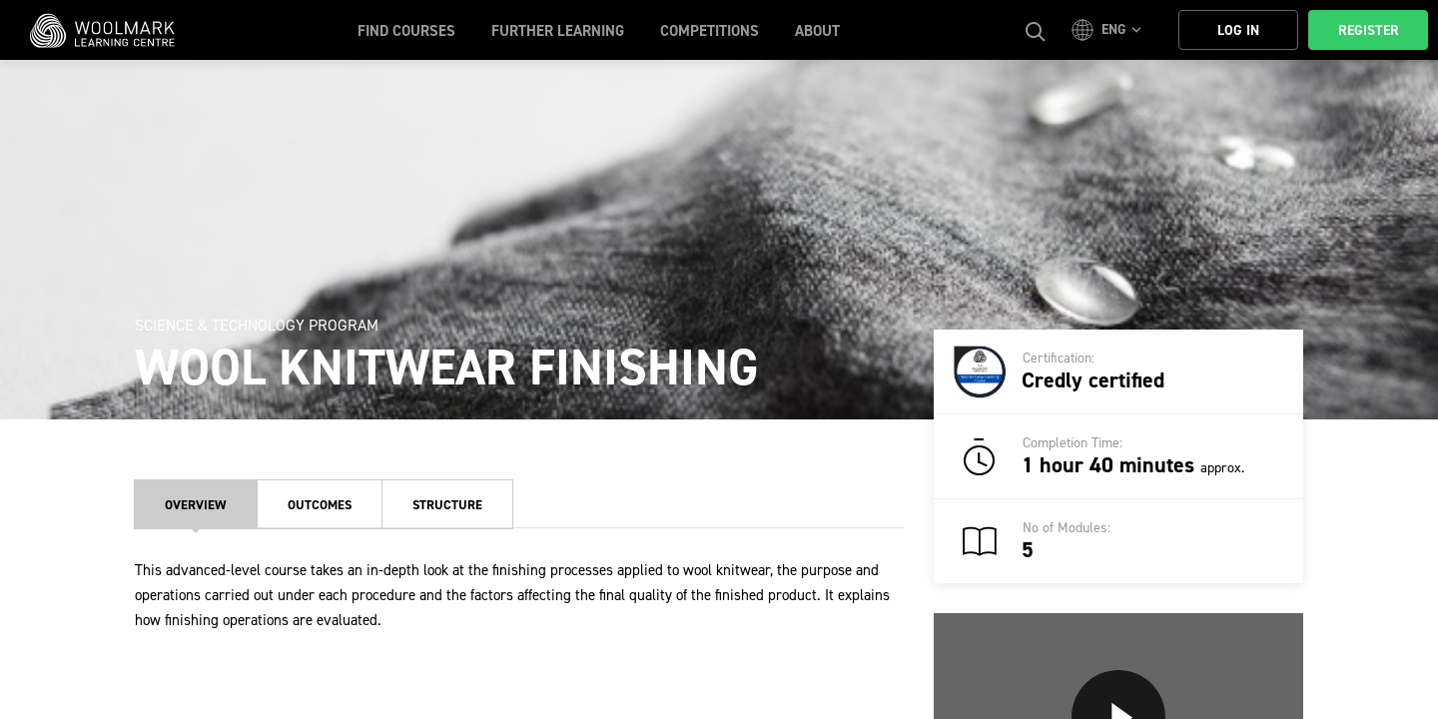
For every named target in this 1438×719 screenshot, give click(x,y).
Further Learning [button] (557, 31)
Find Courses (406, 31)
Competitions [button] (709, 31)
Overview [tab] (196, 504)
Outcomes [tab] (320, 504)
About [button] (817, 31)
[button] (1109, 30)
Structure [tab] (447, 504)
